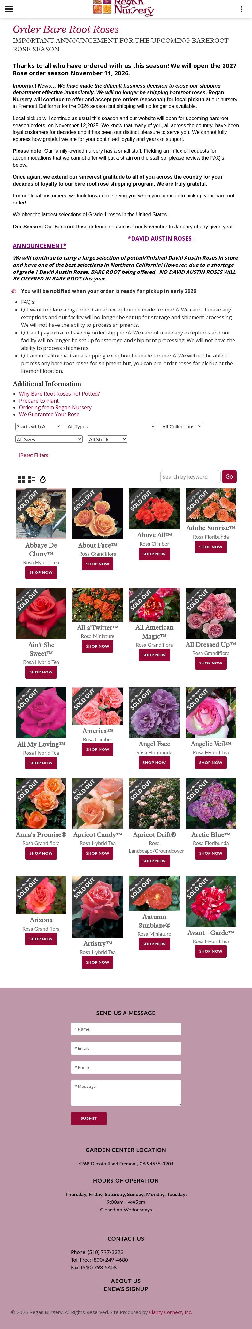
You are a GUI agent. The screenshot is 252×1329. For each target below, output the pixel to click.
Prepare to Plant (39, 400)
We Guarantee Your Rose (49, 414)
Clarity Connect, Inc (170, 1312)
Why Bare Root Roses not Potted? (59, 393)
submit (89, 1118)
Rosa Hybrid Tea (41, 553)
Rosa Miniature (154, 925)
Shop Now (41, 572)
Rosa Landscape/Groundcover (156, 843)
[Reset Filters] (34, 455)
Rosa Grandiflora (154, 636)
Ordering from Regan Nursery (55, 407)
